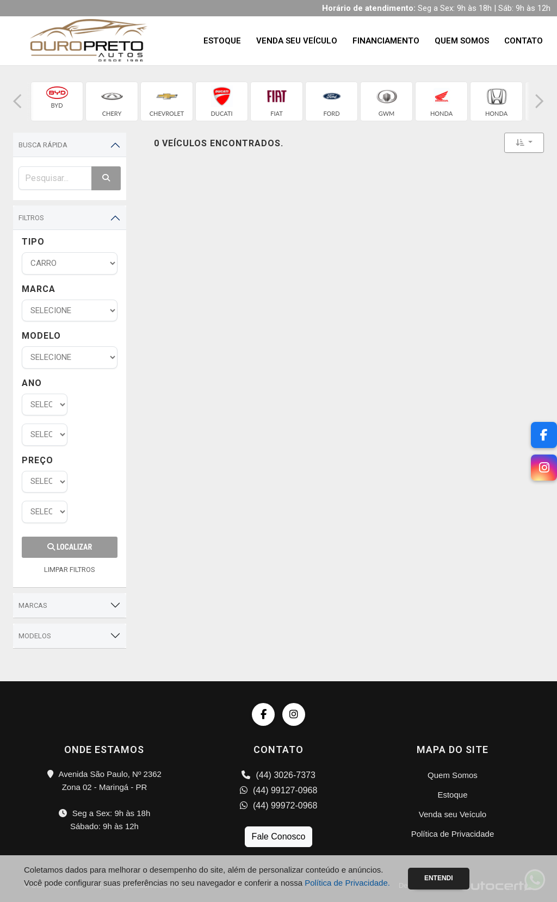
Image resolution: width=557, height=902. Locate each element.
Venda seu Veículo (296, 41)
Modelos (34, 636)
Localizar (69, 547)
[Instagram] (544, 468)
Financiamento (385, 41)
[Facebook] (544, 435)
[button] (17, 101)
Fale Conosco (279, 836)
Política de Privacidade (452, 833)
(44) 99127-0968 (279, 790)
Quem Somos (462, 41)
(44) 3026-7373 (278, 775)
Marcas (32, 605)
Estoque (222, 41)
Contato (523, 41)
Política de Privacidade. (347, 882)
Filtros (31, 218)
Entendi (438, 878)
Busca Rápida (42, 145)
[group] (56, 101)
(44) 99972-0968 (279, 805)
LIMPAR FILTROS (69, 569)
